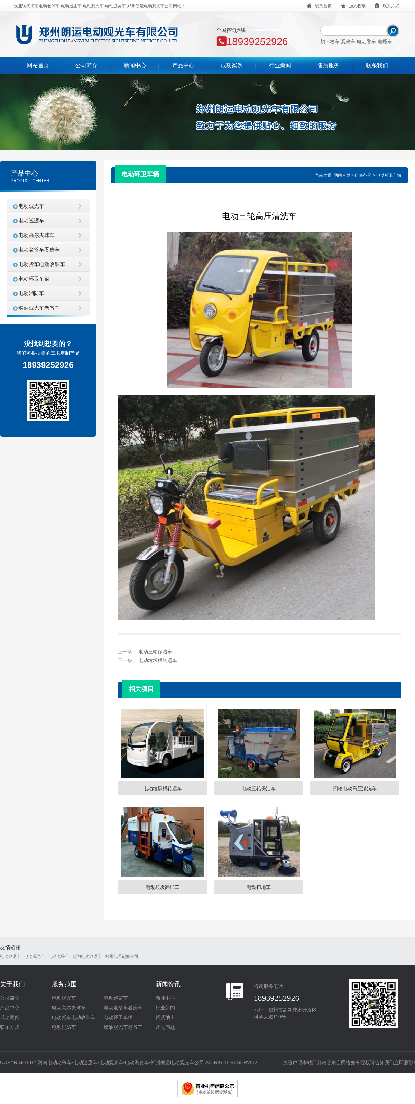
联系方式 (9, 1027)
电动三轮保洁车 (155, 651)
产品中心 (183, 65)
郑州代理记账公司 (121, 956)
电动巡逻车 (31, 220)
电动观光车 (31, 206)
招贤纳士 (165, 1017)
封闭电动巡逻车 (87, 956)
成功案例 (232, 65)
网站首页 (38, 65)
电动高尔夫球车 (36, 235)
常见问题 (165, 1027)
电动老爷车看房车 (39, 250)
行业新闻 (280, 65)
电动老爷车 (58, 956)
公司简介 (86, 65)
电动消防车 (31, 293)
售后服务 (328, 65)
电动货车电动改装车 (41, 264)
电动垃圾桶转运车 (157, 660)
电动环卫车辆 (33, 279)
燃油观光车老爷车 (39, 308)
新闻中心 (135, 65)
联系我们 (377, 65)
